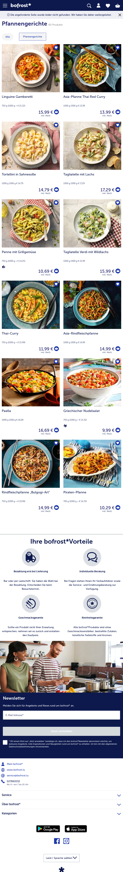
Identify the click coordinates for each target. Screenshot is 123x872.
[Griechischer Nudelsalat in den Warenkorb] (117, 430)
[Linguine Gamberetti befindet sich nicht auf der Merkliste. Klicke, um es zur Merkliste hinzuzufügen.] (56, 48)
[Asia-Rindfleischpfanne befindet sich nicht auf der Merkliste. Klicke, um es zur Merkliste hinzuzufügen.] (117, 284)
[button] (7, 5)
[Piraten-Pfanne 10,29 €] (92, 478)
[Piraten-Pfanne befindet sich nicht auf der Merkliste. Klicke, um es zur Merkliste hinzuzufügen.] (117, 443)
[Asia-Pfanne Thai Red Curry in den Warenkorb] (117, 112)
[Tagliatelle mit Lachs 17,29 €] (92, 160)
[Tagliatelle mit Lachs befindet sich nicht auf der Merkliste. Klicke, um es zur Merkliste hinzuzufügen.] (117, 125)
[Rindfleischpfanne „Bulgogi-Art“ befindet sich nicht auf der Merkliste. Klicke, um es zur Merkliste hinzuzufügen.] (56, 443)
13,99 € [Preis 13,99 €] (106, 112)
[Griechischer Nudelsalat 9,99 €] (92, 399)
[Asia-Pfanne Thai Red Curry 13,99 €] (92, 83)
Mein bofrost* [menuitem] (12, 764)
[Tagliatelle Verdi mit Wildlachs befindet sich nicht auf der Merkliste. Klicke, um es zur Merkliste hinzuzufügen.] (117, 203)
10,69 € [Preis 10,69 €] (45, 271)
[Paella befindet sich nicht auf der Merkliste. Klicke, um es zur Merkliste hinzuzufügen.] (56, 362)
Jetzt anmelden (61, 731)
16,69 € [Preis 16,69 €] (45, 430)
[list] (61, 594)
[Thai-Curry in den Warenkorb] (56, 349)
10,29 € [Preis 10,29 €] (106, 507)
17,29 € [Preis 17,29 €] (107, 189)
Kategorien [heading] (61, 813)
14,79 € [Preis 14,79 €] (45, 189)
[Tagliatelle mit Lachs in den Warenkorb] (117, 190)
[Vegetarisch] (65, 426)
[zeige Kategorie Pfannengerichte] (32, 36)
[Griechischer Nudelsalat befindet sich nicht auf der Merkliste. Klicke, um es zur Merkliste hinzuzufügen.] (117, 362)
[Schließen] (119, 15)
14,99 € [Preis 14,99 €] (106, 348)
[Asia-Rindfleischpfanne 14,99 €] (92, 319)
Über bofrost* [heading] (61, 804)
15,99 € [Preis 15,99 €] (45, 112)
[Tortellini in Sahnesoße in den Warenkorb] (56, 190)
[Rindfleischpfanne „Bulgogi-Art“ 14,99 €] (31, 478)
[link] (34, 5)
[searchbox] (89, 6)
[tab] (98, 5)
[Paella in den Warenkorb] (56, 430)
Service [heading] (61, 795)
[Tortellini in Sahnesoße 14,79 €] (31, 160)
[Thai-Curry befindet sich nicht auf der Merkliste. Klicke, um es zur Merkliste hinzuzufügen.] (56, 284)
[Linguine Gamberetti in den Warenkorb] (56, 112)
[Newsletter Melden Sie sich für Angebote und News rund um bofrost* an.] (61, 725)
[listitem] (31, 569)
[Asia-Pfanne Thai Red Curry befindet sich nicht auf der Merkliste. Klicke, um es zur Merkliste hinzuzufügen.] (117, 48)
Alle (7, 36)
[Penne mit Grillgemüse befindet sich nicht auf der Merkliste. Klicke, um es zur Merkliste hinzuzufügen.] (56, 203)
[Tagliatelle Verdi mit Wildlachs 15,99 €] (92, 240)
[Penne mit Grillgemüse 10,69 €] (31, 240)
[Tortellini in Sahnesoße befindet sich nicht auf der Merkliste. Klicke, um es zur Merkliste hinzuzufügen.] (56, 125)
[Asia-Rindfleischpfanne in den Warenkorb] (117, 349)
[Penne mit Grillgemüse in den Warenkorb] (56, 271)
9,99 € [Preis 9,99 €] (108, 430)
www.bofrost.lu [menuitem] (13, 770)
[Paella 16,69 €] (31, 399)
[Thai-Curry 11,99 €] (31, 319)
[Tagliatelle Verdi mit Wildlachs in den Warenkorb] (117, 271)
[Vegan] (3, 267)
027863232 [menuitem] (11, 781)
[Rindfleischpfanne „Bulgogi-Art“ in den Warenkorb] (56, 507)
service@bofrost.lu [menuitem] (15, 775)
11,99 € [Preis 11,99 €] (45, 348)
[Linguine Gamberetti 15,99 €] (31, 83)
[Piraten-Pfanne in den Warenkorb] (117, 507)
